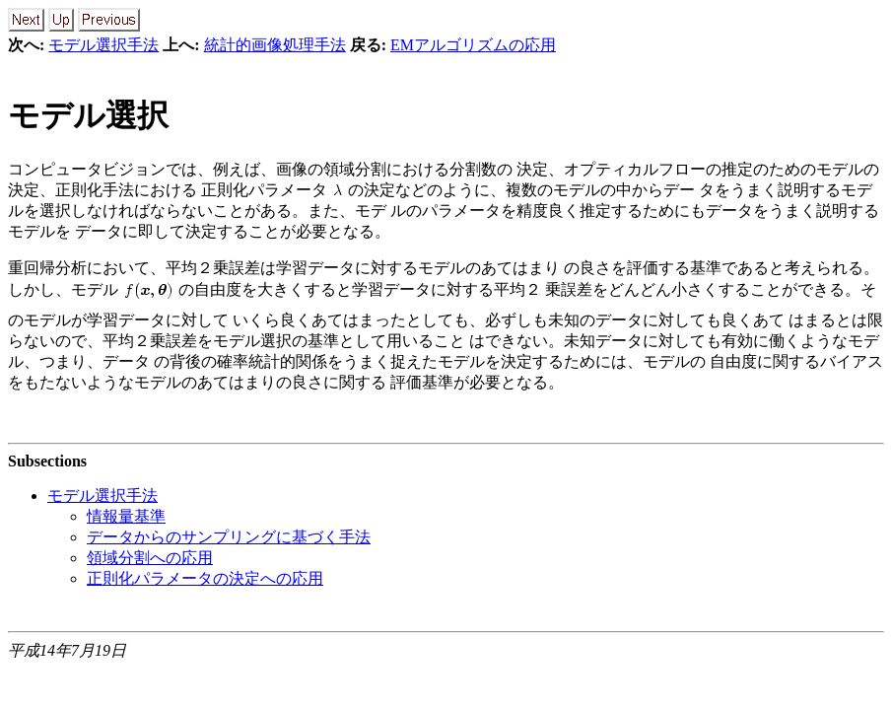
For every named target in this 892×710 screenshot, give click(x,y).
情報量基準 (126, 516)
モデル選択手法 (103, 44)
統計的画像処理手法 (275, 44)
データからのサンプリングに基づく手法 (229, 537)
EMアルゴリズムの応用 (473, 44)
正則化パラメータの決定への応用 (205, 578)
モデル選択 (88, 115)
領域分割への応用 (150, 557)
